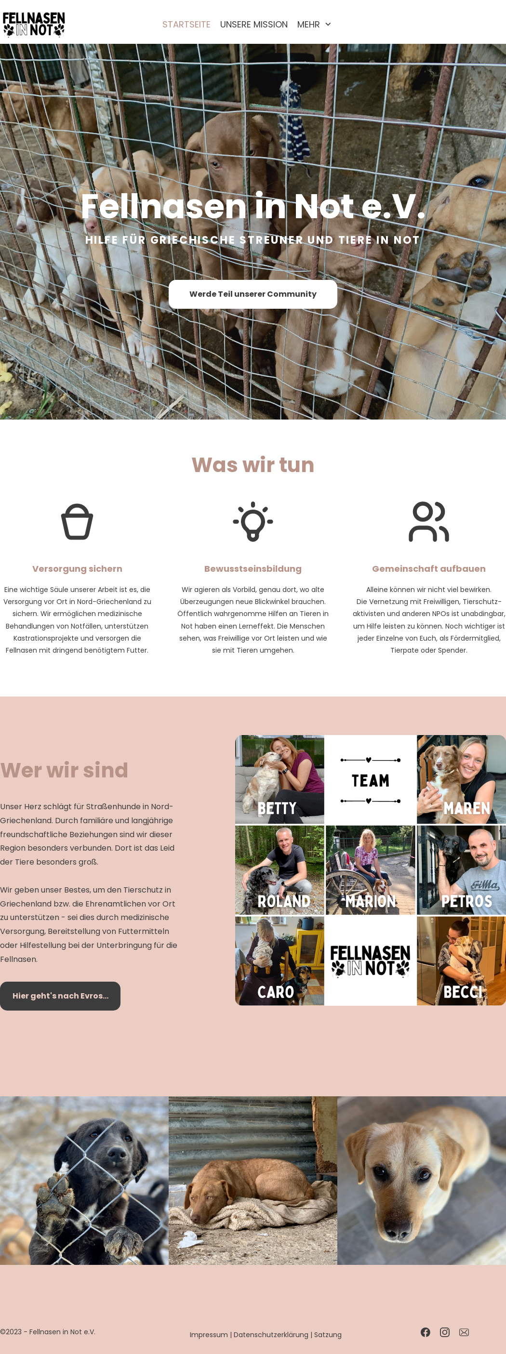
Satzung (328, 1335)
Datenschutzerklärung (271, 1335)
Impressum (209, 1335)
